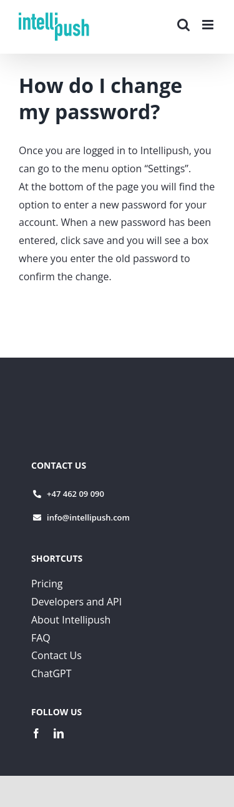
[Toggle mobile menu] (208, 24)
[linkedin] (59, 733)
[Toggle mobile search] (183, 24)
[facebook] (36, 733)
